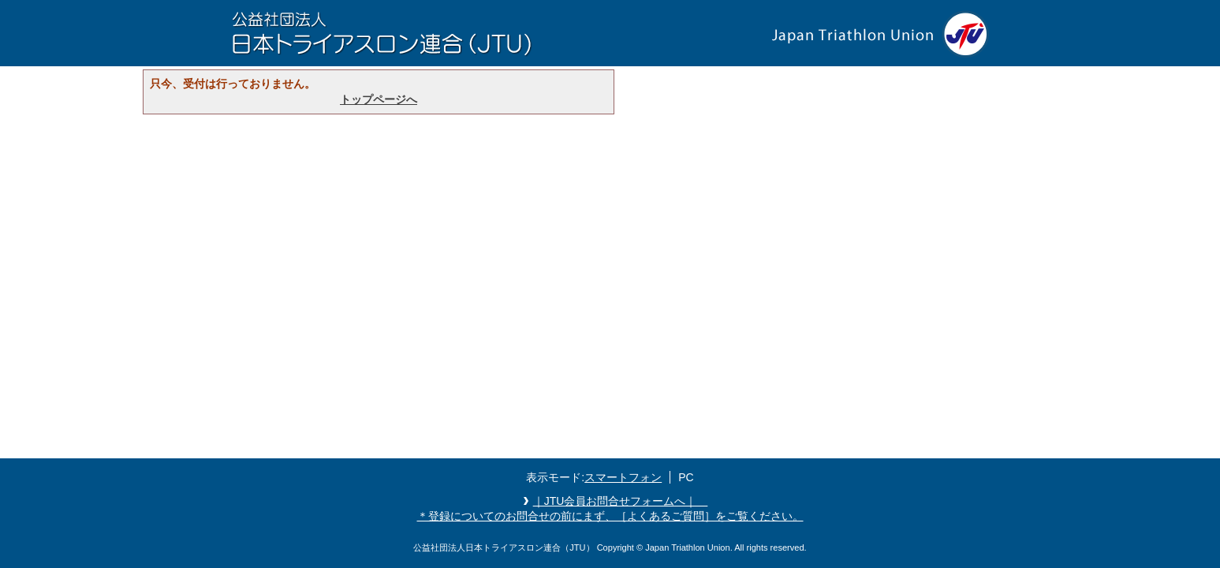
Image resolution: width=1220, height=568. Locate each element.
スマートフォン (623, 477)
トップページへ (378, 99)
